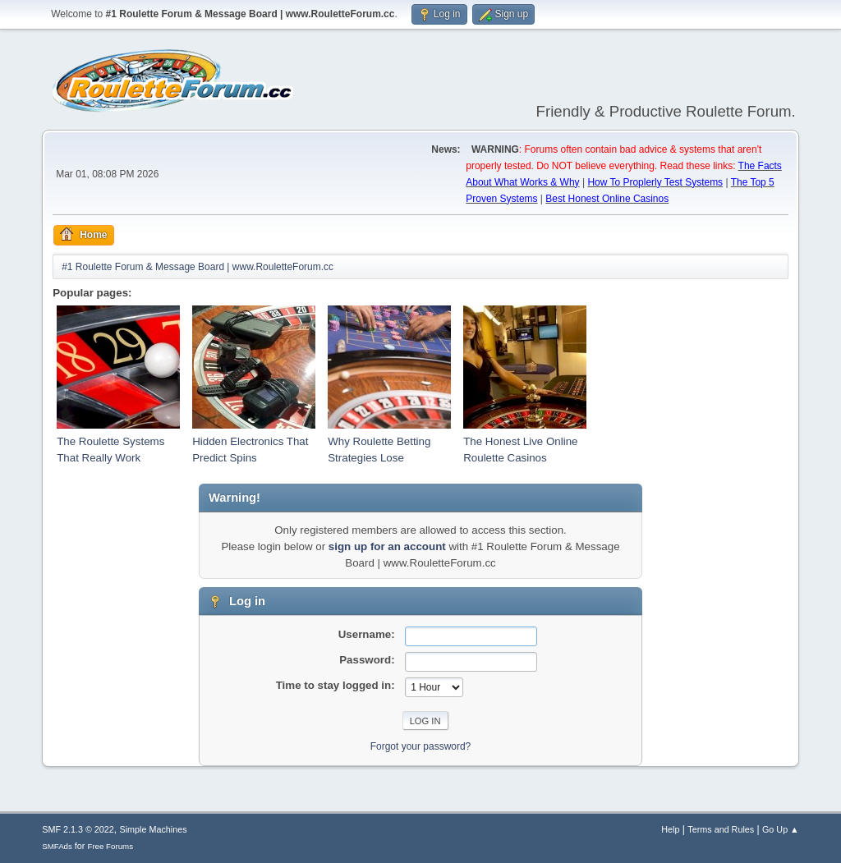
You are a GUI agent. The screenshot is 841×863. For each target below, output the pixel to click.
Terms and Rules (720, 829)
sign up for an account (387, 546)
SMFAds (57, 846)
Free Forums (110, 846)
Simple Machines (153, 829)
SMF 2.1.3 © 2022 (78, 829)
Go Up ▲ (780, 829)
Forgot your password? (420, 746)
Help (670, 829)
